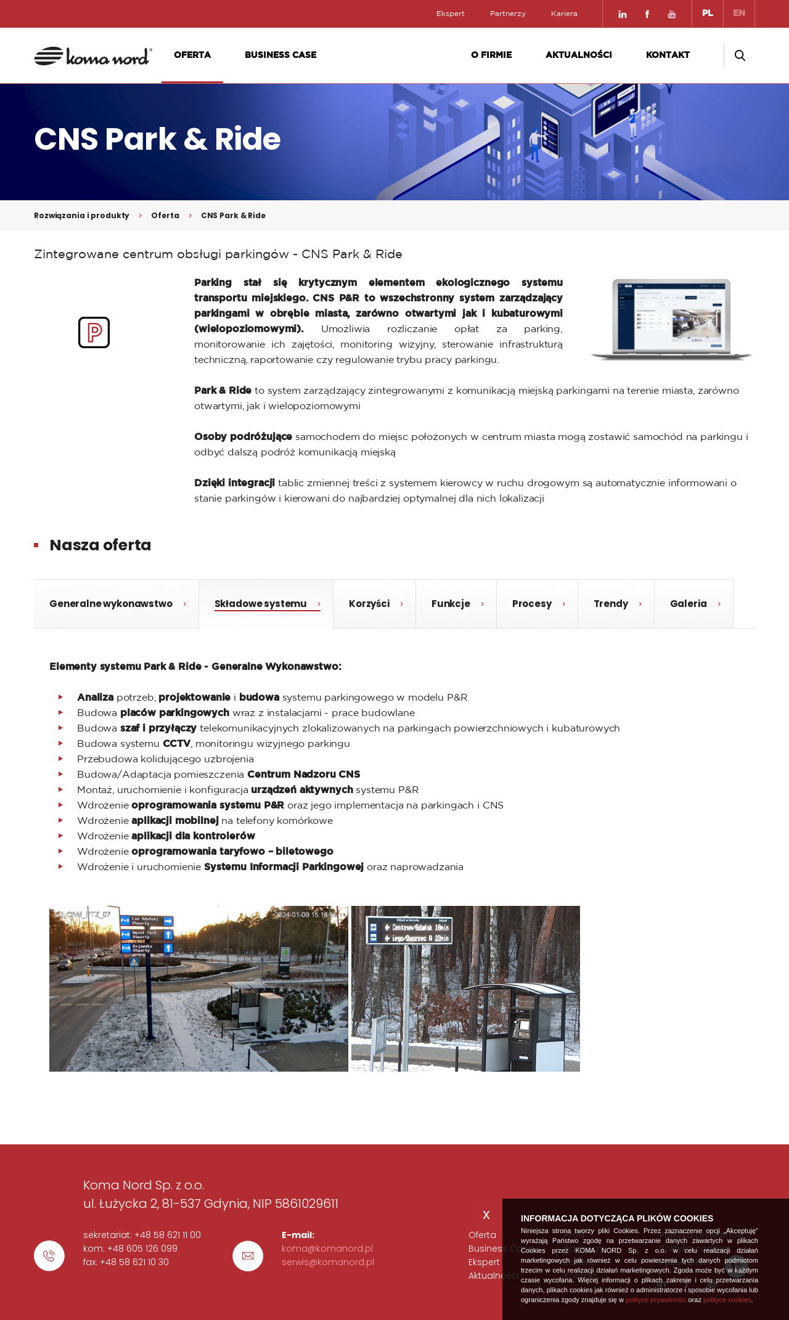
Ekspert (450, 13)
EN (739, 13)
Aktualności (579, 55)
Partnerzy (508, 13)
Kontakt (668, 55)
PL (707, 13)
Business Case (280, 55)
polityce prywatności (656, 1299)
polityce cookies (727, 1299)
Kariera (564, 13)
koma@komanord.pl (327, 1248)
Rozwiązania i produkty (81, 215)
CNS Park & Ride (233, 215)
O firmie (491, 55)
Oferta (192, 55)
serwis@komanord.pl (328, 1262)
